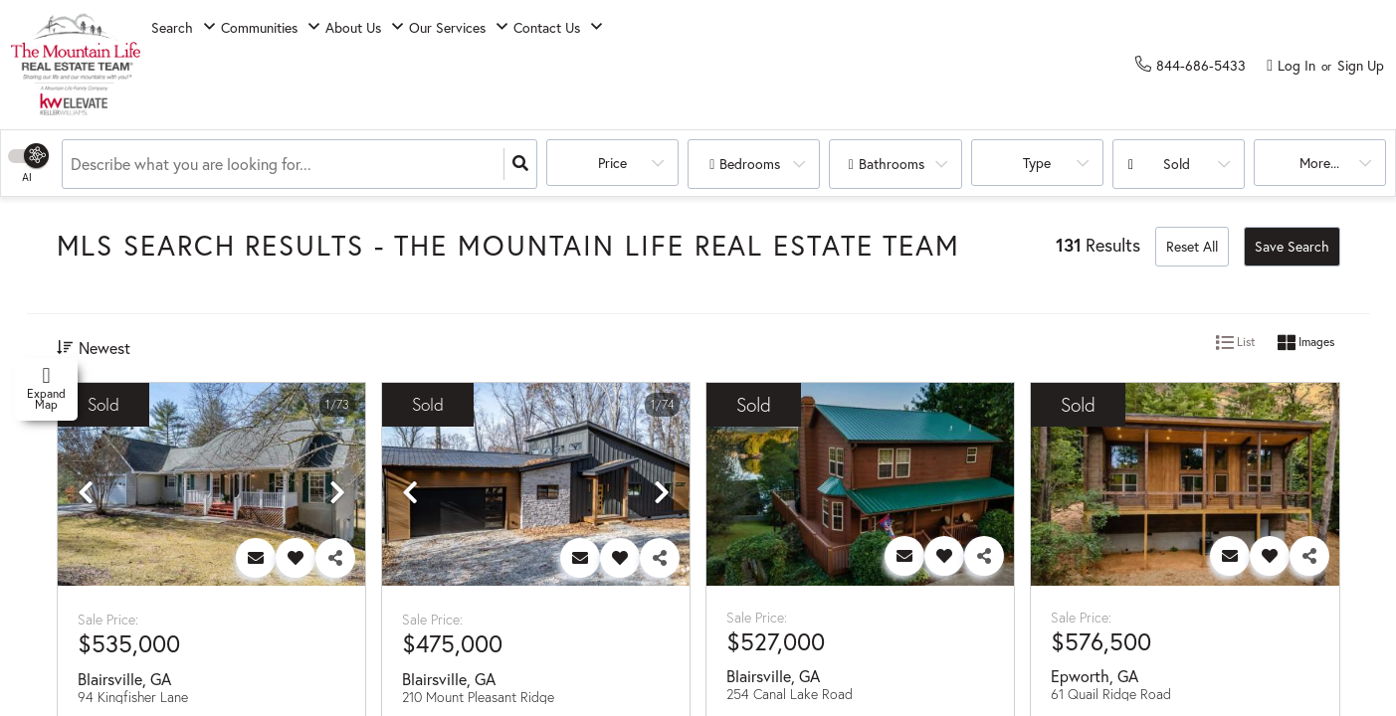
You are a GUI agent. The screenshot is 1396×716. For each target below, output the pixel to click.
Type (1028, 163)
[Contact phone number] (1201, 64)
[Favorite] (295, 558)
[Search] (520, 164)
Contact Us (677, 65)
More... (1310, 163)
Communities (303, 65)
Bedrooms (749, 163)
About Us (426, 65)
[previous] (85, 493)
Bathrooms (891, 163)
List (1236, 343)
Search (187, 65)
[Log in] (1291, 64)
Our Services (548, 65)
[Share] (335, 558)
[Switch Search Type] (27, 163)
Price (603, 163)
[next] (337, 493)
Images (1306, 343)
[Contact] (256, 558)
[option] (211, 485)
